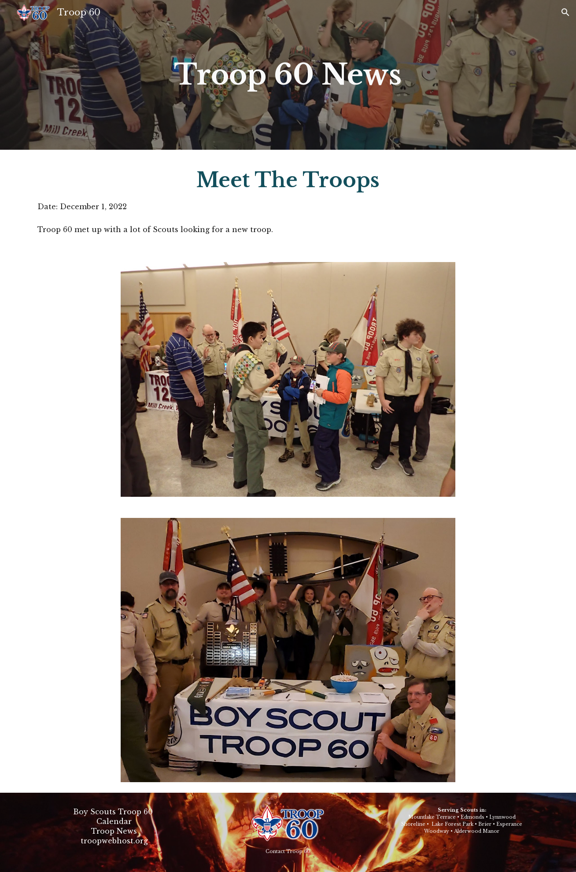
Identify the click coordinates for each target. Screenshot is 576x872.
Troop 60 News (288, 74)
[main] (288, 75)
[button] (565, 12)
